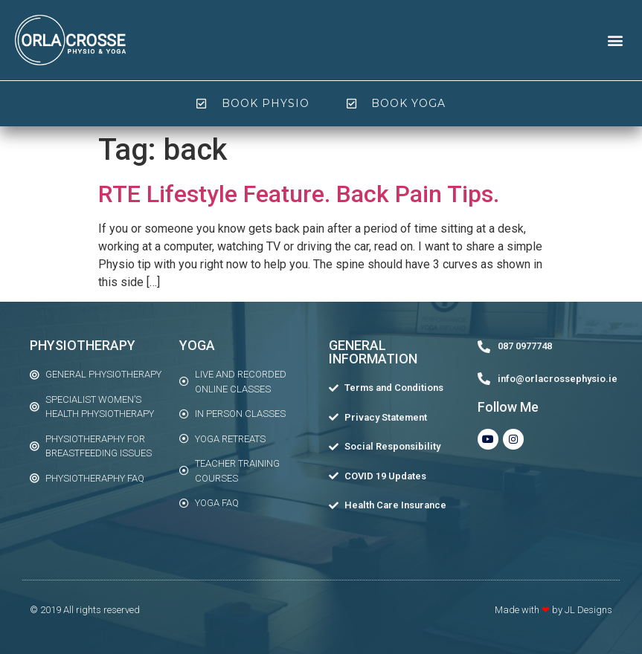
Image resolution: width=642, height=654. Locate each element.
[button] (615, 39)
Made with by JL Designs (553, 609)
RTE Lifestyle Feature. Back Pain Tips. (298, 194)
